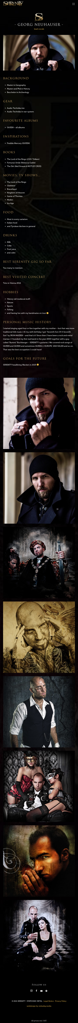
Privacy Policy (60, 1001)
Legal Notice (49, 1001)
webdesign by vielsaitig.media (39, 1006)
